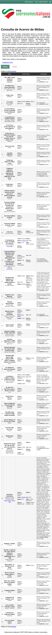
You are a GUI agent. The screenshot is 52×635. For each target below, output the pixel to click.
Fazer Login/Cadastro (41, 2)
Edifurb (24, 240)
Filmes (14, 67)
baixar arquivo (7, 500)
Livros (5, 67)
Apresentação (29, 2)
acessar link (9, 246)
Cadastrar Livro (7, 62)
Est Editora (20, 315)
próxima (13, 71)
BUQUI (24, 497)
